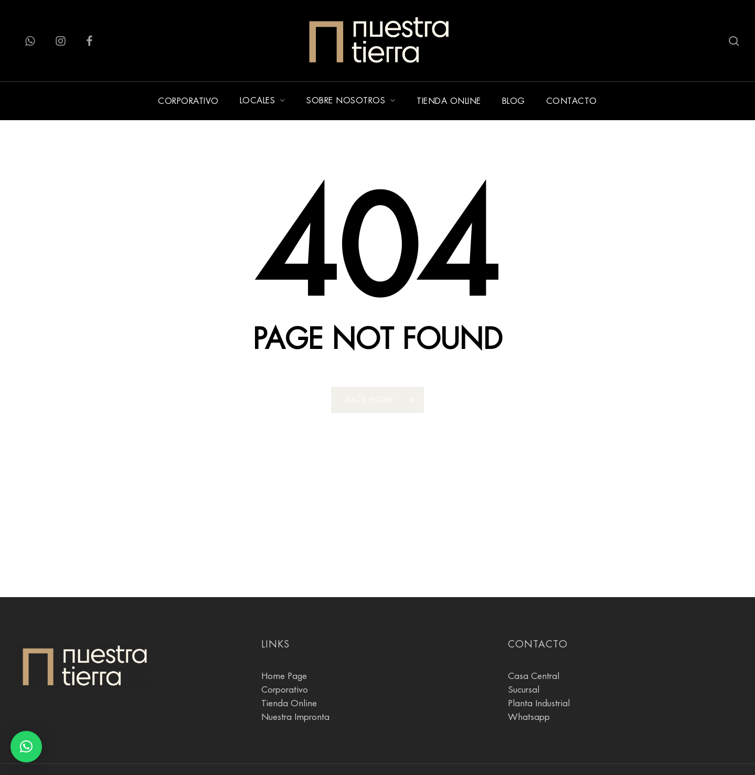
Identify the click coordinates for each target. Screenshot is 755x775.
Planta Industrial (539, 680)
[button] (26, 746)
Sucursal (523, 666)
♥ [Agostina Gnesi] (129, 758)
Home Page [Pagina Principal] (284, 653)
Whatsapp (529, 693)
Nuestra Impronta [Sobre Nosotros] (295, 693)
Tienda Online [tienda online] (289, 680)
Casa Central (533, 653)
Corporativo (284, 666)
